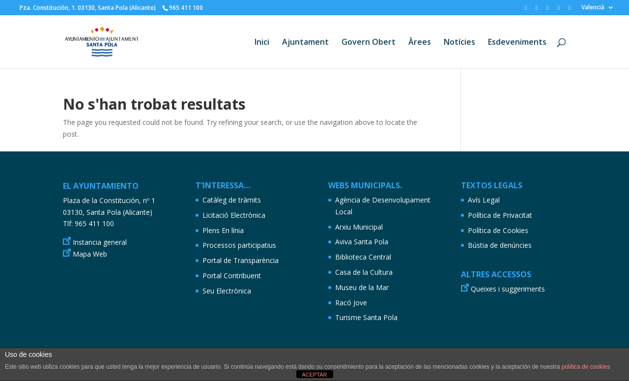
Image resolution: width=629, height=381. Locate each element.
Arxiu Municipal (359, 227)
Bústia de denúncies (500, 245)
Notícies (459, 42)
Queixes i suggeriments (508, 288)
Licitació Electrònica (233, 215)
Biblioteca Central (363, 257)
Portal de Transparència (240, 260)
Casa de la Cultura (364, 272)
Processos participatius (239, 245)
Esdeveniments (517, 42)
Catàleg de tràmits (231, 200)
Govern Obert (369, 42)
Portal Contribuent (231, 275)
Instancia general (100, 242)
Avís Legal (484, 200)
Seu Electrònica (226, 290)
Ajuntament (305, 42)
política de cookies (586, 366)
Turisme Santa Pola (366, 317)
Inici (262, 42)
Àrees (419, 42)
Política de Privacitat (500, 215)
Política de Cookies (498, 230)
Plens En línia (223, 230)
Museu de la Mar (362, 287)
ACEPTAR (314, 375)
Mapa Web (90, 254)
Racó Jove (351, 302)
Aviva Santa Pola (361, 241)
